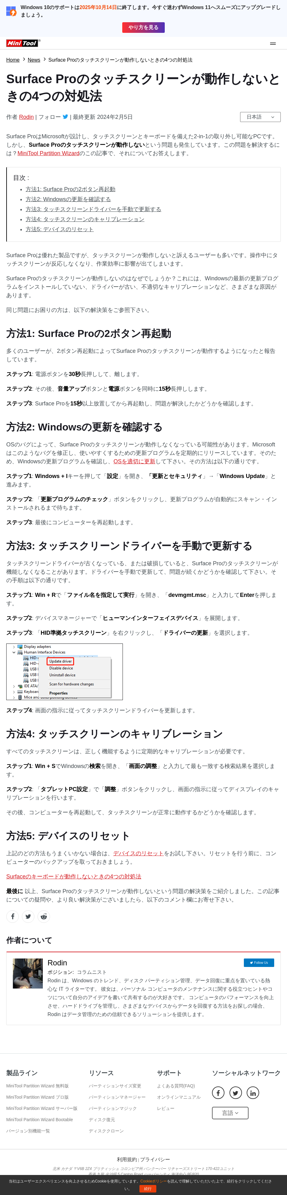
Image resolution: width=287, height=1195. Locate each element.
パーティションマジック (113, 1108)
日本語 (254, 117)
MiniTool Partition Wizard (48, 153)
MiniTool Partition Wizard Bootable (39, 1119)
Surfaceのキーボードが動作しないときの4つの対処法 (73, 876)
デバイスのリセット (138, 853)
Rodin (26, 117)
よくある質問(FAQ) (176, 1085)
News (34, 60)
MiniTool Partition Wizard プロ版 (37, 1097)
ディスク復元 (102, 1119)
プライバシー (155, 1159)
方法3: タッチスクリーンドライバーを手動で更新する (93, 209)
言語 (230, 1113)
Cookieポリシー (153, 1181)
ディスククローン (106, 1130)
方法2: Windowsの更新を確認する (68, 199)
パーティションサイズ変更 (115, 1085)
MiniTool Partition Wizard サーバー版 (42, 1108)
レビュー (165, 1108)
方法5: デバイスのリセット (60, 229)
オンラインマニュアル (179, 1097)
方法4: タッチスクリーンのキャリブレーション (85, 219)
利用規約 (127, 1159)
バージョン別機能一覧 (28, 1130)
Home (13, 60)
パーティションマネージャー (117, 1097)
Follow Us (261, 962)
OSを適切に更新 (134, 461)
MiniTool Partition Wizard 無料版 (37, 1085)
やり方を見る (143, 27)
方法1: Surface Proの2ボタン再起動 (70, 189)
